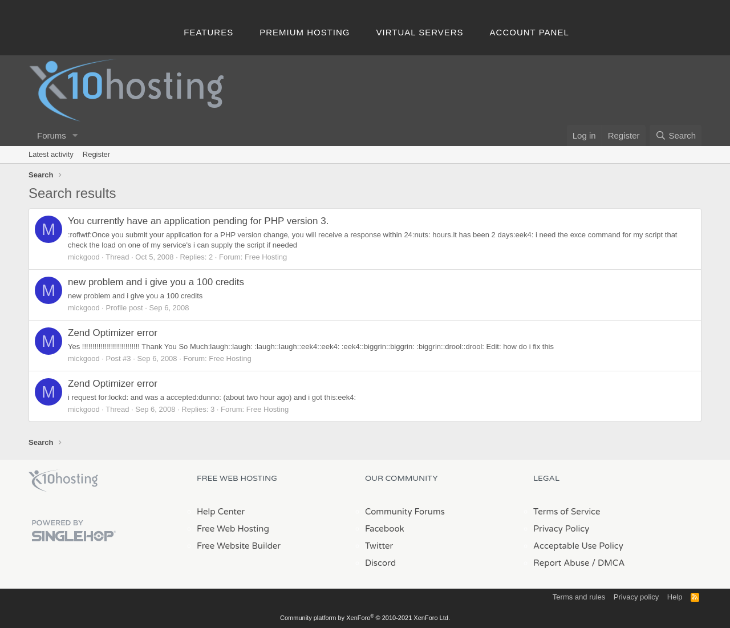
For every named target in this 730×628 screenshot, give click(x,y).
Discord (380, 563)
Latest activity (51, 154)
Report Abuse (561, 563)
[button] (75, 135)
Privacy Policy (561, 529)
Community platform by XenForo (365, 617)
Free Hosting (266, 257)
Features (208, 32)
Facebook (384, 529)
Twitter (379, 546)
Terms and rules (579, 597)
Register (96, 154)
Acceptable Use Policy (578, 546)
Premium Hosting (304, 32)
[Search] (675, 135)
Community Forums (405, 512)
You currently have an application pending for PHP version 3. (198, 221)
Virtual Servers (420, 32)
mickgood (84, 257)
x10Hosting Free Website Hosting (63, 480)
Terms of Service (567, 512)
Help (675, 597)
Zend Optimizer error (112, 332)
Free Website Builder (239, 546)
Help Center (221, 512)
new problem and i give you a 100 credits (156, 282)
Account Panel (529, 32)
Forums (51, 135)
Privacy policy (636, 597)
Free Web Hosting (233, 529)
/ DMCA (607, 563)
